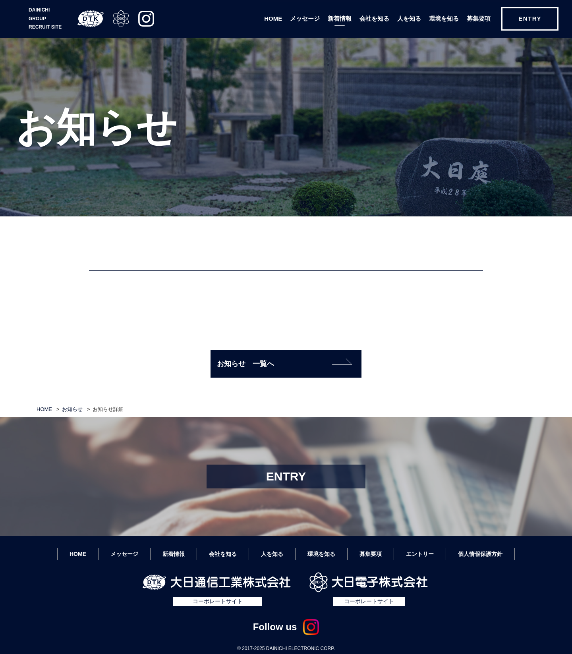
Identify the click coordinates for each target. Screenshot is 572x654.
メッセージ (305, 18)
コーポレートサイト (218, 601)
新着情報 (340, 18)
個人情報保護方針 (480, 554)
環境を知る (444, 18)
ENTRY (529, 18)
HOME (273, 18)
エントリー (420, 554)
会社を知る (374, 18)
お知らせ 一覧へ (284, 363)
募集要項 (479, 18)
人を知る (409, 18)
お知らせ (72, 409)
